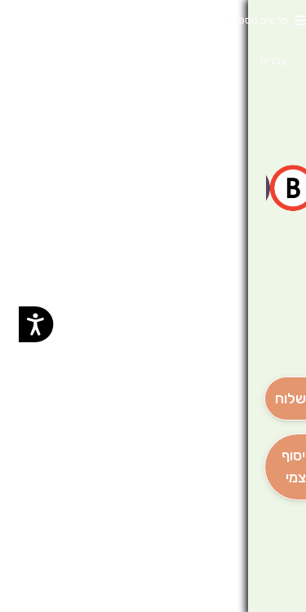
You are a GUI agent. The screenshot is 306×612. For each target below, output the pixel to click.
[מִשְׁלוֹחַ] (276, 398)
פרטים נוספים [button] (240, 20)
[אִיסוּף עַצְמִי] (276, 467)
